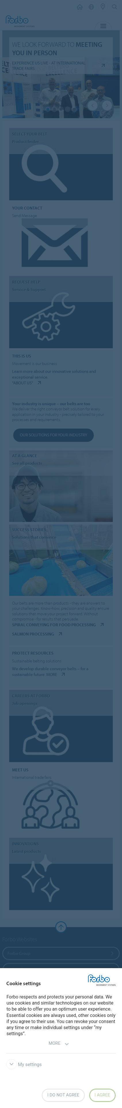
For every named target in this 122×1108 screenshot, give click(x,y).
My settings (24, 1064)
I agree (102, 1095)
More (59, 1044)
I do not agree (63, 1095)
